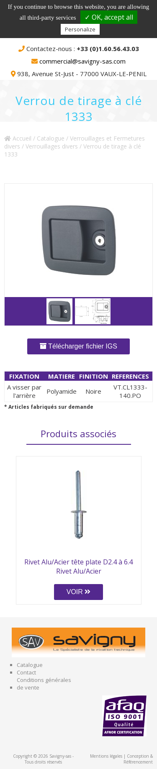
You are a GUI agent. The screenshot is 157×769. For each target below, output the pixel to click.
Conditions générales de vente (44, 683)
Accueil (17, 138)
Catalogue (50, 138)
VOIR (79, 591)
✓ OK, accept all (109, 17)
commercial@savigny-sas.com (82, 61)
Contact (26, 672)
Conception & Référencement (138, 759)
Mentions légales (106, 756)
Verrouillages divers (52, 146)
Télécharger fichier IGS (78, 346)
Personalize (80, 29)
